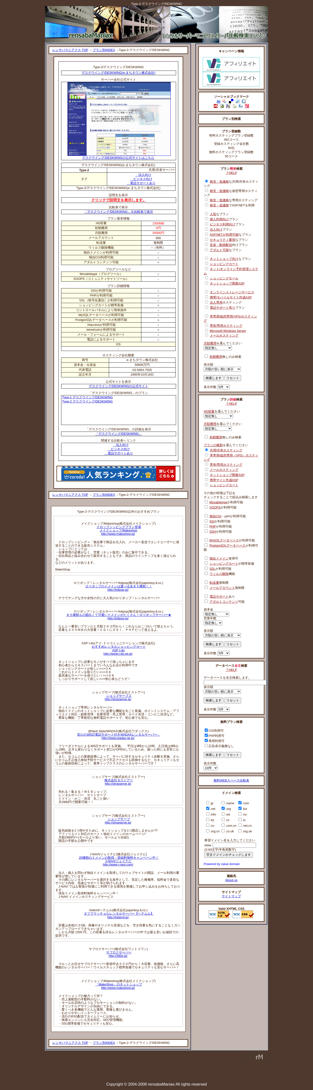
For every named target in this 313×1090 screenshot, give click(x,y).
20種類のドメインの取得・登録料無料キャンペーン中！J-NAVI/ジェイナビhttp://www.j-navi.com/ (118, 861)
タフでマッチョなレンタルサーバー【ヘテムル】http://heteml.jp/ (119, 915)
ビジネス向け (141, 179)
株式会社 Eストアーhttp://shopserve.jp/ (118, 781)
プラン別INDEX (104, 50)
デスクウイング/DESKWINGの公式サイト (118, 386)
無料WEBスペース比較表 (231, 780)
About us (231, 880)
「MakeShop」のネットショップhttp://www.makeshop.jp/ (118, 986)
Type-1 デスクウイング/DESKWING (87, 397)
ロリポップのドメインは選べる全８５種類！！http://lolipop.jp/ (118, 588)
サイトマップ (231, 896)
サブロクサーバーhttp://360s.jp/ (119, 954)
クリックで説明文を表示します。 (118, 200)
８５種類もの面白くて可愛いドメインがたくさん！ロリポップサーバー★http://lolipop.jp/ (118, 616)
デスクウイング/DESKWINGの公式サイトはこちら (119, 156)
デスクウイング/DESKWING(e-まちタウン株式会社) (118, 72)
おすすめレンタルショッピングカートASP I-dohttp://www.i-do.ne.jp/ (119, 650)
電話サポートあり (141, 183)
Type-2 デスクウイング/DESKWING (87, 401)
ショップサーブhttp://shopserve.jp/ (118, 820)
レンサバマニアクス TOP (70, 50)
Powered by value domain (222, 864)
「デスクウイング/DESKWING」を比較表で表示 (118, 211)
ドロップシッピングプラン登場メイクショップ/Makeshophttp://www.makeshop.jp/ (119, 530)
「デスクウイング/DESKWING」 (118, 433)
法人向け (143, 175)
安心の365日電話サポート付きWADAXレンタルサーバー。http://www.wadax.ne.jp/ (118, 736)
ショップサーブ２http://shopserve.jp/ (118, 697)
